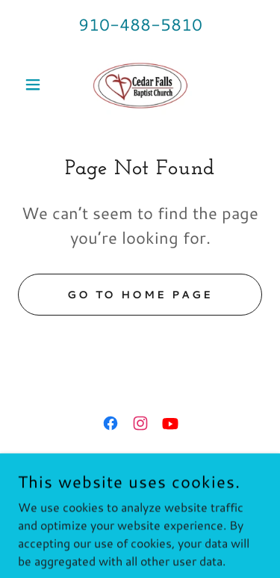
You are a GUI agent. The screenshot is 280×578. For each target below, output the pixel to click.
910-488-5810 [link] (140, 24)
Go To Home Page (140, 294)
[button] (36, 84)
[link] (140, 84)
